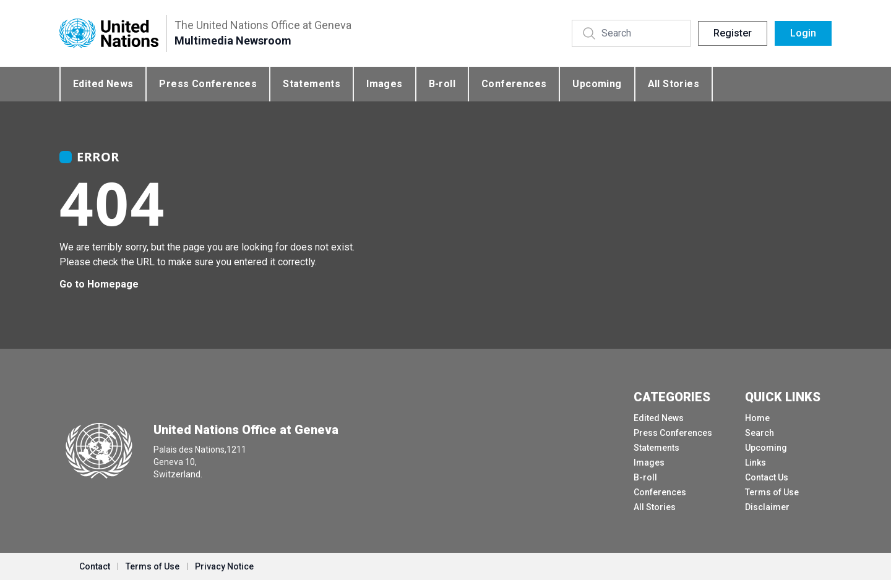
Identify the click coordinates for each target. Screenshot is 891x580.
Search (759, 433)
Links (755, 462)
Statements (311, 84)
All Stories (673, 84)
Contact (94, 566)
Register (732, 33)
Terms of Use (772, 492)
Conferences (513, 84)
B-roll (442, 84)
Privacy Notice (224, 566)
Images (384, 84)
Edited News (103, 84)
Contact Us (766, 477)
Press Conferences (208, 84)
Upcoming (596, 84)
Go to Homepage (99, 284)
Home (757, 418)
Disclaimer (767, 507)
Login (803, 33)
